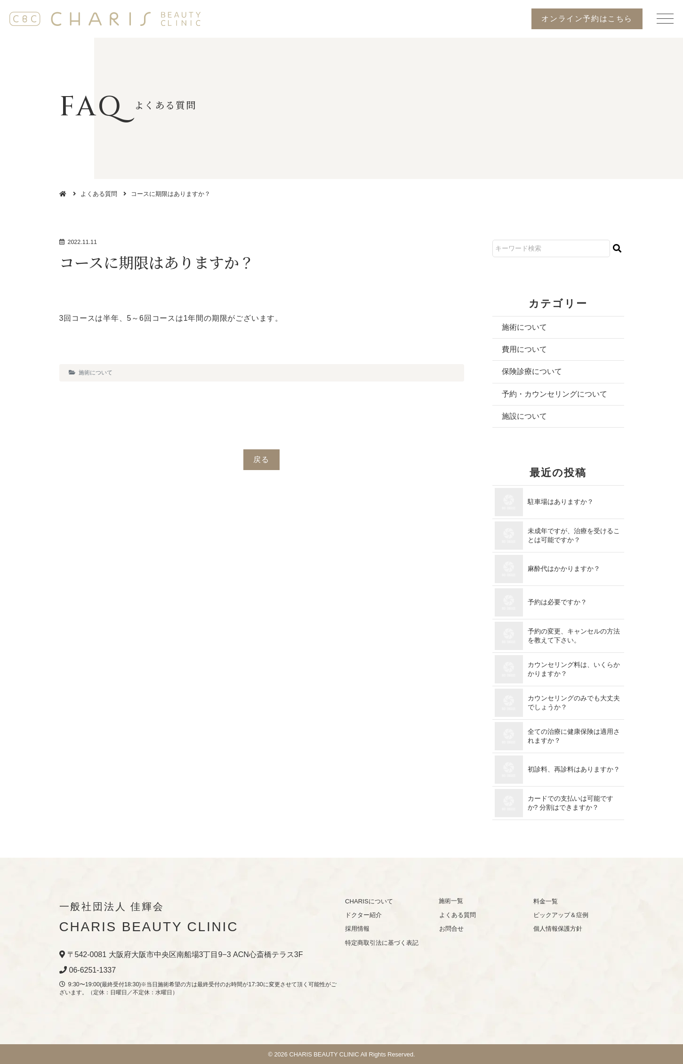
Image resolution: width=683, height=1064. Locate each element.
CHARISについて (369, 901)
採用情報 (357, 929)
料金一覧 (545, 901)
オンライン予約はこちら (587, 19)
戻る (261, 459)
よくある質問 (98, 193)
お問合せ (451, 929)
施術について (95, 372)
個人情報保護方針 (557, 929)
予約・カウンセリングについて (554, 394)
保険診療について (532, 372)
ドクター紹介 (363, 914)
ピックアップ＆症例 (560, 914)
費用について (524, 349)
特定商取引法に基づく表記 (381, 942)
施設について (524, 416)
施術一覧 (451, 901)
